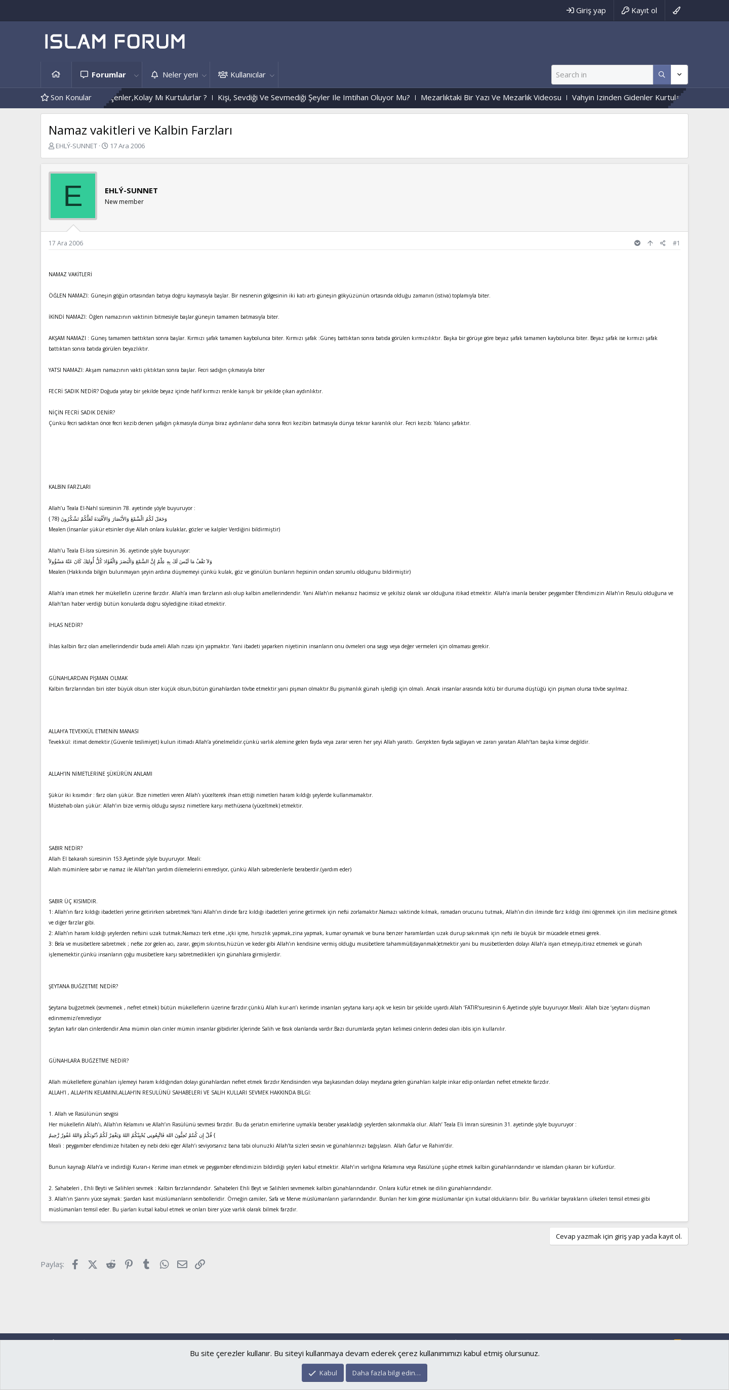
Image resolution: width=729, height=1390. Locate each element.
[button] (136, 75)
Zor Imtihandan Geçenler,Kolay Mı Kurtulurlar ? (149, 97)
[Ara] (602, 75)
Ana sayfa (56, 75)
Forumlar (109, 74)
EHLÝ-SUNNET (76, 145)
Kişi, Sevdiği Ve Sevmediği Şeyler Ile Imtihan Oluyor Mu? (336, 97)
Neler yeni (180, 74)
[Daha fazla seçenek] (662, 75)
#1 (676, 243)
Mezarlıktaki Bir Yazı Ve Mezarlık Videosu (513, 97)
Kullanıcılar (248, 74)
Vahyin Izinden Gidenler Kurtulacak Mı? (661, 97)
